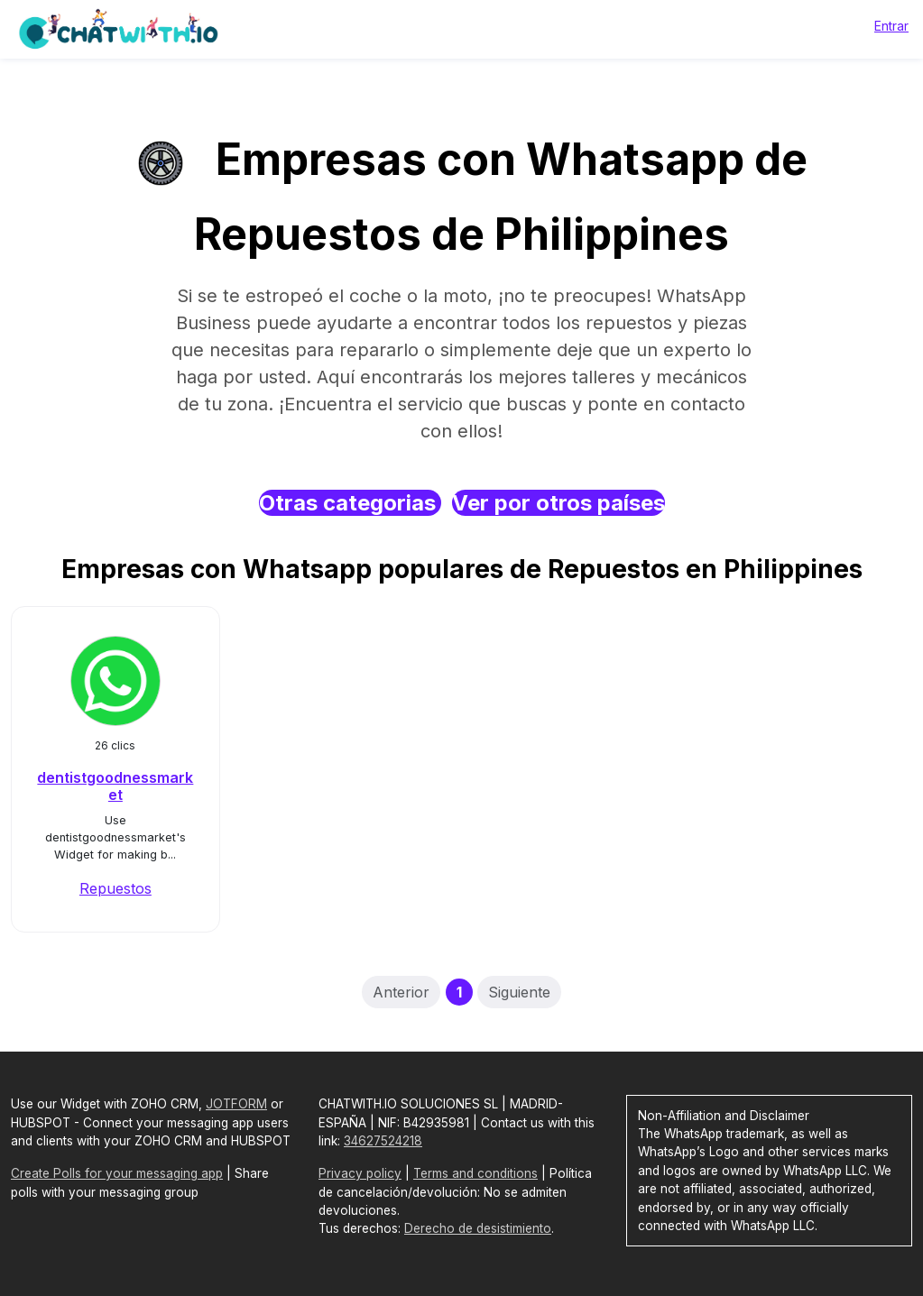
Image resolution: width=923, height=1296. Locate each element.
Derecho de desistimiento (477, 1228)
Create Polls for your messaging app (117, 1173)
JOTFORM (236, 1104)
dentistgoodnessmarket (115, 786)
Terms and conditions (475, 1173)
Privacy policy (360, 1173)
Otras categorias (350, 503)
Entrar (891, 25)
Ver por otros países (558, 503)
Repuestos (115, 888)
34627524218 (383, 1141)
